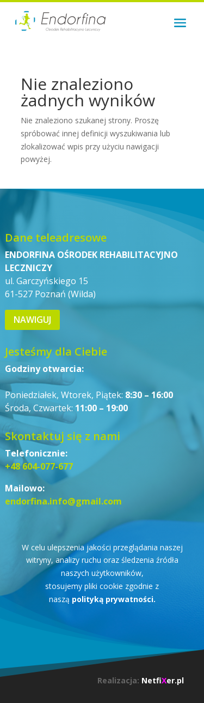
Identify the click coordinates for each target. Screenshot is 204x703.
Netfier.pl (162, 680)
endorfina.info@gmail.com (63, 501)
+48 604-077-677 (39, 466)
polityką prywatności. (114, 599)
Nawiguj (32, 320)
